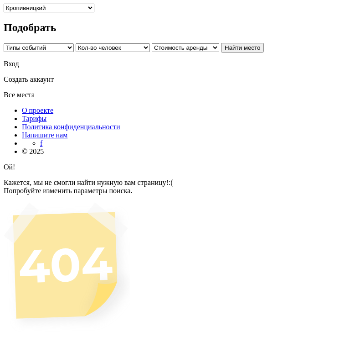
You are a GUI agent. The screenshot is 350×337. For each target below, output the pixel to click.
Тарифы (34, 118)
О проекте (37, 110)
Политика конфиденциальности (71, 127)
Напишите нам (44, 135)
